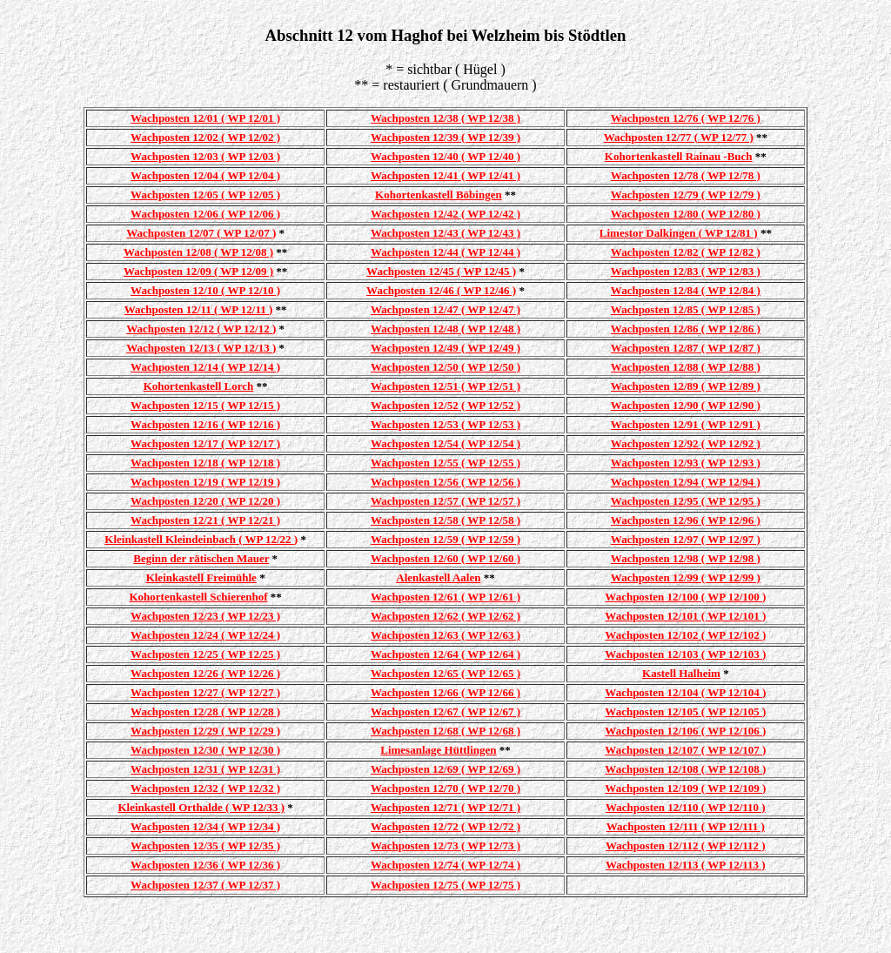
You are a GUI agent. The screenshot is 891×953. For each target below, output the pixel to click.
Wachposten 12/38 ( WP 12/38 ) (445, 117)
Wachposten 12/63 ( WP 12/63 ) (445, 634)
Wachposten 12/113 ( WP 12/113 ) (686, 864)
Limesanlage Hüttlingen (438, 749)
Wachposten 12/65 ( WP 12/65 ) (445, 673)
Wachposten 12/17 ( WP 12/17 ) (205, 443)
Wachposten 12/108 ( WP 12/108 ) (685, 768)
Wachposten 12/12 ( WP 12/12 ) (201, 328)
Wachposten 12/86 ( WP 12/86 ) (685, 328)
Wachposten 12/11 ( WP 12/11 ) (198, 309)
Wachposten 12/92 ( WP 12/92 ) (685, 443)
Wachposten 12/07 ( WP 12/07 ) (201, 232)
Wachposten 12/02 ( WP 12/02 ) (205, 137)
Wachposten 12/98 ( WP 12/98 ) (685, 558)
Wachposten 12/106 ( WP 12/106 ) (685, 730)
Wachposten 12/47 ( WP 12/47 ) (445, 309)
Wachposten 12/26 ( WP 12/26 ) (205, 673)
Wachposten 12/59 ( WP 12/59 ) (445, 539)
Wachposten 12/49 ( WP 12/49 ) (445, 347)
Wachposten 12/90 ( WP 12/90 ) (685, 405)
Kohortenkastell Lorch (199, 386)
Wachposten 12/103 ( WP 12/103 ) (685, 654)
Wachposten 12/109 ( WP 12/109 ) (685, 788)
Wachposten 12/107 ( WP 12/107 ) (685, 749)
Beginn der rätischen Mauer (201, 558)
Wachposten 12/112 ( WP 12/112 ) (686, 845)
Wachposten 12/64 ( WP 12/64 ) (445, 654)
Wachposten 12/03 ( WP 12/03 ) (205, 156)
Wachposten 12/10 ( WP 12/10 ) (205, 290)
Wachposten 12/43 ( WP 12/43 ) (445, 232)
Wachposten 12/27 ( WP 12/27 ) (205, 692)
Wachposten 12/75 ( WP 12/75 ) (445, 884)
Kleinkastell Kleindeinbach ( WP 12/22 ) (201, 539)
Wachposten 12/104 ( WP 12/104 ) (685, 692)
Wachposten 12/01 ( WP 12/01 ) (205, 117)
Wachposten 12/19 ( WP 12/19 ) (205, 481)
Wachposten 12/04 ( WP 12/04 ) (205, 175)
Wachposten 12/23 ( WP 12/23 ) (205, 615)
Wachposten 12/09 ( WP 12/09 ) (198, 271)
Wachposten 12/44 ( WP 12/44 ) (445, 251)
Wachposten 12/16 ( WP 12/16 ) (205, 424)
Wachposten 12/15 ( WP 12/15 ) (205, 405)
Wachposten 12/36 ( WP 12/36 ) (205, 864)
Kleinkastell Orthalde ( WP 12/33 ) (201, 807)
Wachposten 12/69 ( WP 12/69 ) (445, 768)
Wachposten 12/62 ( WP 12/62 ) (445, 615)
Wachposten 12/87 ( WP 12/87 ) (685, 347)
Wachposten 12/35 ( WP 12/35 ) (205, 845)
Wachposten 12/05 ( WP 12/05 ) (205, 194)
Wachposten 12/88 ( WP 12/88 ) (685, 366)
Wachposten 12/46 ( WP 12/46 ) (441, 290)
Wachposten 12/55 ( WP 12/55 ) (445, 462)
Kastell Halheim (681, 673)
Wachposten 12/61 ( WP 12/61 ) (445, 596)
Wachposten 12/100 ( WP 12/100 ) (685, 596)
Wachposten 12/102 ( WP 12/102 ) (685, 634)
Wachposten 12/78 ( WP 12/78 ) (685, 175)
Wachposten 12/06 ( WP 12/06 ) (205, 213)
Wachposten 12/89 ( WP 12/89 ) (685, 386)
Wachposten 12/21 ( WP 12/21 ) (205, 520)
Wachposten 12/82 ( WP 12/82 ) (685, 251)
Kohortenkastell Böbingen (438, 194)
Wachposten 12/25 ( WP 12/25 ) (205, 654)
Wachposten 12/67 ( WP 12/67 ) (445, 711)
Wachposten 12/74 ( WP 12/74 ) (445, 864)
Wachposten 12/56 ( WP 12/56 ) (445, 481)
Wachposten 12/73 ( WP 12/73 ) (445, 845)
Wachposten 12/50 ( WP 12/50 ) (445, 366)
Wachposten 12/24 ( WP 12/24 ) (205, 634)
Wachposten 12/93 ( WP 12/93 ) (685, 462)
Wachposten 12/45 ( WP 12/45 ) (441, 271)
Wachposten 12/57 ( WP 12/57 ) (445, 500)
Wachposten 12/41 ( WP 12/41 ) (445, 175)
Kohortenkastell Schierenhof (199, 596)
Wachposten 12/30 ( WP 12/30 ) (205, 749)
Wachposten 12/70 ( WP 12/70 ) (445, 788)
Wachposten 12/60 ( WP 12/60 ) (445, 558)
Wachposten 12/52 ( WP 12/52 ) (445, 405)
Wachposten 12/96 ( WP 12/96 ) (685, 520)
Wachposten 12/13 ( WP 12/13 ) (201, 347)
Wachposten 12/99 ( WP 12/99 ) (685, 577)
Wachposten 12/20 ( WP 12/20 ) (205, 500)
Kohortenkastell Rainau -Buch (679, 156)
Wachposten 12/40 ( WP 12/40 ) (445, 156)
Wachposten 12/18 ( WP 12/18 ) (205, 462)
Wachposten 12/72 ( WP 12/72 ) (445, 826)
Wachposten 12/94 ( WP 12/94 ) (685, 481)
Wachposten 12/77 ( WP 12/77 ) (679, 137)
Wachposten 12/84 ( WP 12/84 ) (685, 290)
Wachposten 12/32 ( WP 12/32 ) (205, 788)
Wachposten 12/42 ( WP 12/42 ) (445, 213)
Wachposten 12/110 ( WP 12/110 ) (686, 807)
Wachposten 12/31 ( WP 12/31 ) (205, 768)
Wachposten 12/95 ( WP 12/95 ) (685, 500)
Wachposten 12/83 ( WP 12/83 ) (685, 271)
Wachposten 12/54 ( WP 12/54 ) (445, 443)
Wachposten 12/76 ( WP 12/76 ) (685, 117)
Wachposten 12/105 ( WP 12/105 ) (685, 711)
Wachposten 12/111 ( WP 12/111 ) (685, 826)
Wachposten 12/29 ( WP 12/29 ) (205, 730)
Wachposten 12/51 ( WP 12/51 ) (445, 386)
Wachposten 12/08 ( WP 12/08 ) (198, 251)
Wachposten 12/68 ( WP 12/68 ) (445, 730)
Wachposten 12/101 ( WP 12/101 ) (685, 615)
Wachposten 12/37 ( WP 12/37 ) (205, 884)
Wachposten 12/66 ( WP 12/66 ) (445, 692)
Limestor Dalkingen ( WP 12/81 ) (679, 232)
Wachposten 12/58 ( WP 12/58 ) (445, 520)
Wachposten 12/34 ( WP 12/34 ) (205, 826)
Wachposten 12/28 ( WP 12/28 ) (205, 711)
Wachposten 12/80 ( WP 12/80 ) (685, 213)
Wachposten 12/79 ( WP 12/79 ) (685, 194)
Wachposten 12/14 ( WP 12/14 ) (205, 366)
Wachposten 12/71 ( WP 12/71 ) (445, 807)
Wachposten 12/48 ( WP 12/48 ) (445, 328)
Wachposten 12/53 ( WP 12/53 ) (445, 424)
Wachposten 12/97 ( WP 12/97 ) (685, 539)
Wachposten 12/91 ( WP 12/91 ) (685, 424)
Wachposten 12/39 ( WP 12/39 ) (445, 137)
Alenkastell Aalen (438, 577)
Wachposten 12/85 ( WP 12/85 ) (685, 309)
